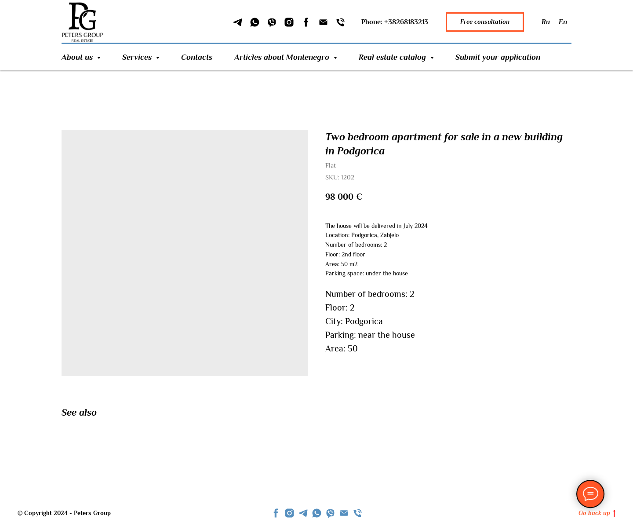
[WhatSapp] (254, 22)
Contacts (196, 57)
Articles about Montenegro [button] (282, 57)
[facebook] (275, 513)
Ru (546, 22)
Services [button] (138, 57)
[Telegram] (237, 22)
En (563, 22)
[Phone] (340, 22)
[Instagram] (289, 22)
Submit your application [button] (497, 57)
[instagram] (289, 513)
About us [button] (78, 57)
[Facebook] (306, 22)
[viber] (330, 513)
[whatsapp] (316, 513)
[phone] (357, 513)
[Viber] (271, 22)
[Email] (323, 22)
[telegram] (303, 513)
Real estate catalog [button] (393, 57)
